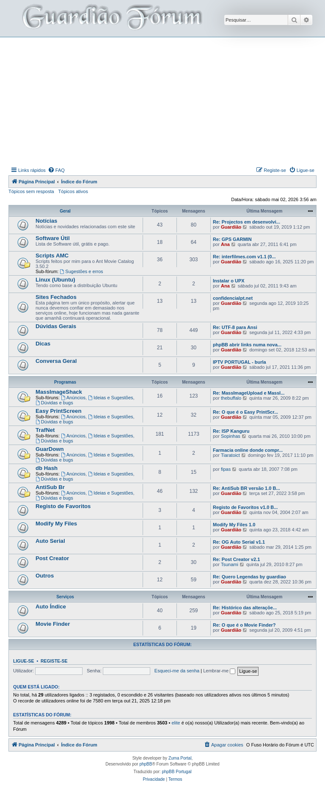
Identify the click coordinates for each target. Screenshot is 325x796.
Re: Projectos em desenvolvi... (246, 221)
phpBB (145, 764)
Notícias (46, 221)
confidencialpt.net (233, 298)
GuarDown (50, 449)
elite (175, 722)
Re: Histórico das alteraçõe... (245, 607)
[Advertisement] (166, 100)
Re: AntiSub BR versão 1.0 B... (246, 488)
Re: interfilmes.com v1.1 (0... (244, 256)
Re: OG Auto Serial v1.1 (239, 541)
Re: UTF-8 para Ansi (235, 327)
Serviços (65, 596)
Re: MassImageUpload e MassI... (248, 392)
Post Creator (52, 558)
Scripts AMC (52, 255)
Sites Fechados (56, 297)
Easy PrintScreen (59, 411)
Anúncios (73, 397)
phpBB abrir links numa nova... (247, 344)
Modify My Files (56, 523)
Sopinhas (230, 436)
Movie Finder (53, 624)
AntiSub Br (50, 487)
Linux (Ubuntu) (55, 279)
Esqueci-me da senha (176, 670)
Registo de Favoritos (63, 506)
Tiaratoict (230, 455)
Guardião (231, 226)
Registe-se (54, 660)
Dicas (43, 343)
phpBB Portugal (176, 771)
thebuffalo (231, 398)
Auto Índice (51, 606)
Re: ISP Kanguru (231, 431)
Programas (65, 382)
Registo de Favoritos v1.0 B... (245, 507)
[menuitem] (56, 170)
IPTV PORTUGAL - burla (239, 362)
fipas (226, 469)
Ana (225, 244)
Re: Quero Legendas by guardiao (249, 576)
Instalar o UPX (229, 280)
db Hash (47, 468)
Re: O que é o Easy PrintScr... (245, 412)
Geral (65, 211)
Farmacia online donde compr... (248, 450)
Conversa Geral (56, 361)
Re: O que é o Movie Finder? (244, 624)
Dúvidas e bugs (54, 402)
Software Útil (53, 238)
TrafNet (45, 430)
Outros (45, 575)
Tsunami (229, 564)
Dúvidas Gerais (56, 326)
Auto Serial (50, 541)
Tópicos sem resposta (31, 191)
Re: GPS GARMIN (232, 239)
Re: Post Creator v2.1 (236, 559)
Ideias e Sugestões (110, 397)
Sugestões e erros (81, 271)
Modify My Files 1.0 (234, 524)
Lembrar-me (219, 670)
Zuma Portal (179, 758)
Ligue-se (23, 660)
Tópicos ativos (73, 191)
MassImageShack (59, 392)
